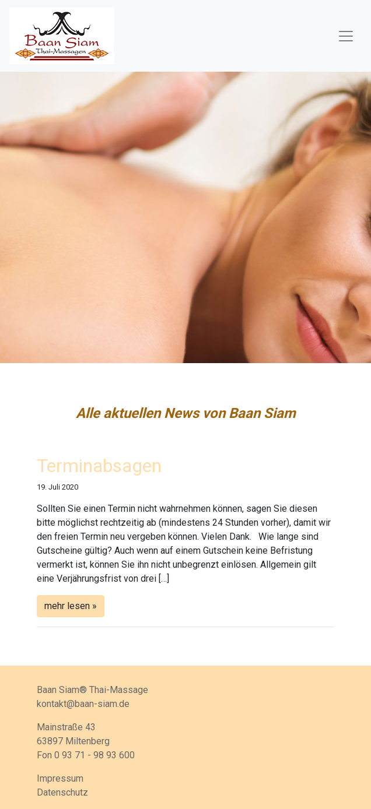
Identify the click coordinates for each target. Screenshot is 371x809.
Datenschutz (62, 792)
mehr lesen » (70, 605)
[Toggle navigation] (346, 36)
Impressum (60, 778)
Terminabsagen (99, 466)
